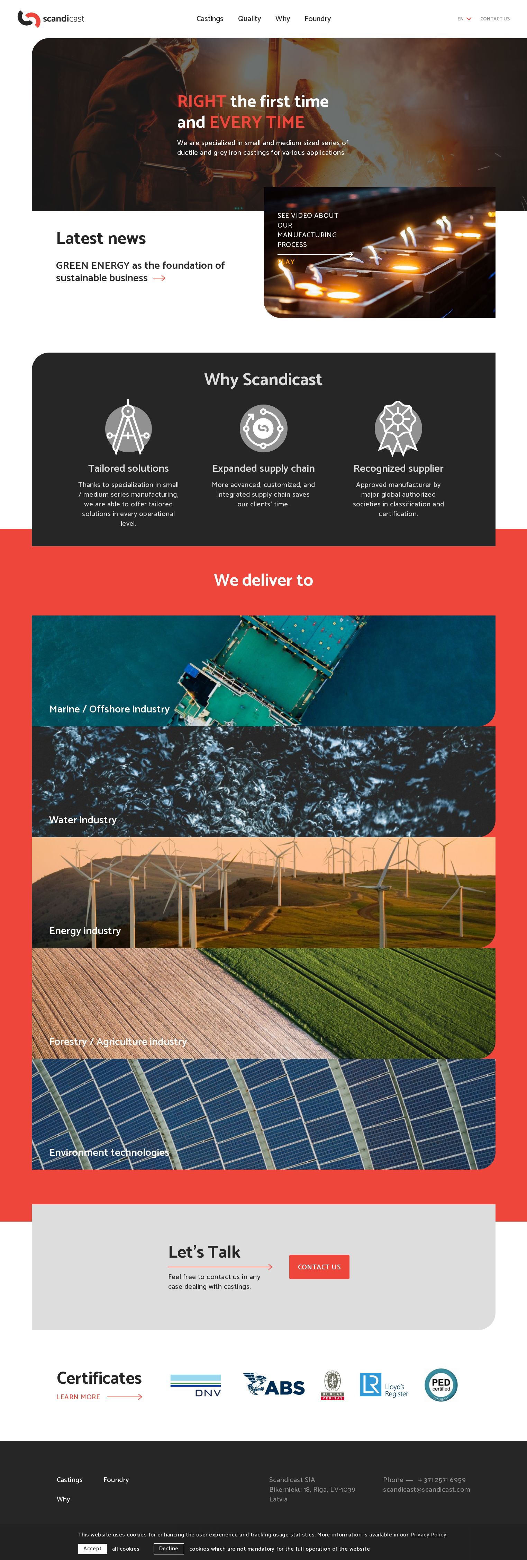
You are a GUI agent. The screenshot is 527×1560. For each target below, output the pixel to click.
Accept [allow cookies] (92, 1548)
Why (282, 19)
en (464, 19)
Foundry (318, 19)
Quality (249, 19)
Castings (210, 19)
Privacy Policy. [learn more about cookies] (429, 1535)
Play (315, 259)
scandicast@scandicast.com (426, 1490)
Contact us (495, 19)
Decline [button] (169, 1548)
